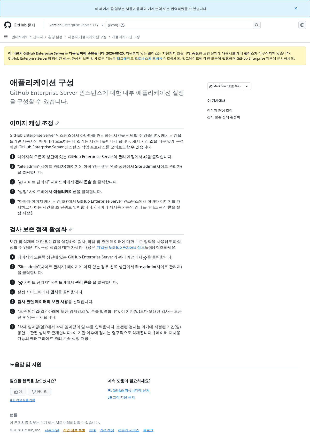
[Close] (296, 8)
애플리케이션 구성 (126, 36)
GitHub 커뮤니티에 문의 (128, 390)
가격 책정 (107, 430)
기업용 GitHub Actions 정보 (120, 247)
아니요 (39, 391)
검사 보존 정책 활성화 (41, 229)
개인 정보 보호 (74, 430)
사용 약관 (52, 430)
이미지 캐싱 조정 (34, 123)
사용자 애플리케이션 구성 (87, 36)
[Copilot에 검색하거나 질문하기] (183, 25)
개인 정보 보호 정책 (22, 400)
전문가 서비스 (128, 430)
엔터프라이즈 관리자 (27, 36)
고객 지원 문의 (121, 397)
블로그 (148, 430)
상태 (92, 430)
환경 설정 (55, 36)
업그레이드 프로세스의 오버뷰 (140, 58)
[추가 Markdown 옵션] (247, 86)
